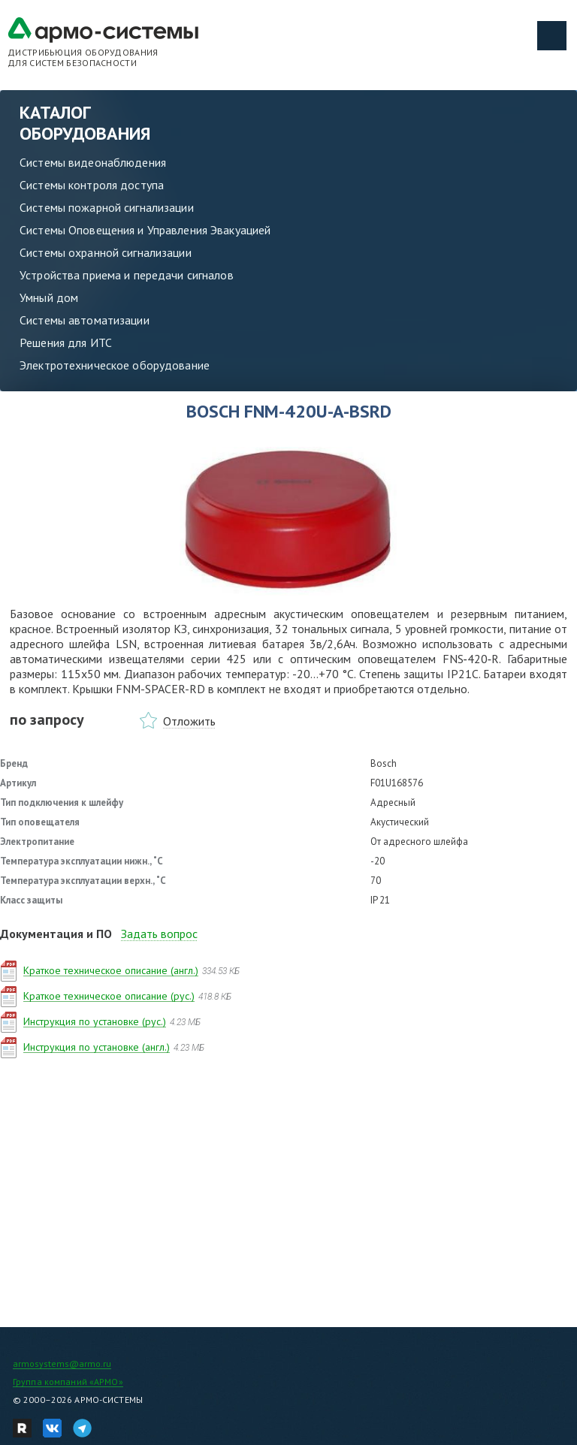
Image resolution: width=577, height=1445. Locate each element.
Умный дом (49, 297)
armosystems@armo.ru (62, 1363)
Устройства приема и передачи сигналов (127, 274)
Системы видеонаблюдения (93, 162)
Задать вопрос (159, 933)
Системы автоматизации (85, 319)
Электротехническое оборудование (115, 365)
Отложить (189, 721)
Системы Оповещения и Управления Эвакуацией (145, 229)
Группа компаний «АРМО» (68, 1381)
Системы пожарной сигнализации (107, 207)
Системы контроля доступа (92, 184)
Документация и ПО (56, 933)
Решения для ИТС (66, 342)
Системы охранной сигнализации (106, 252)
